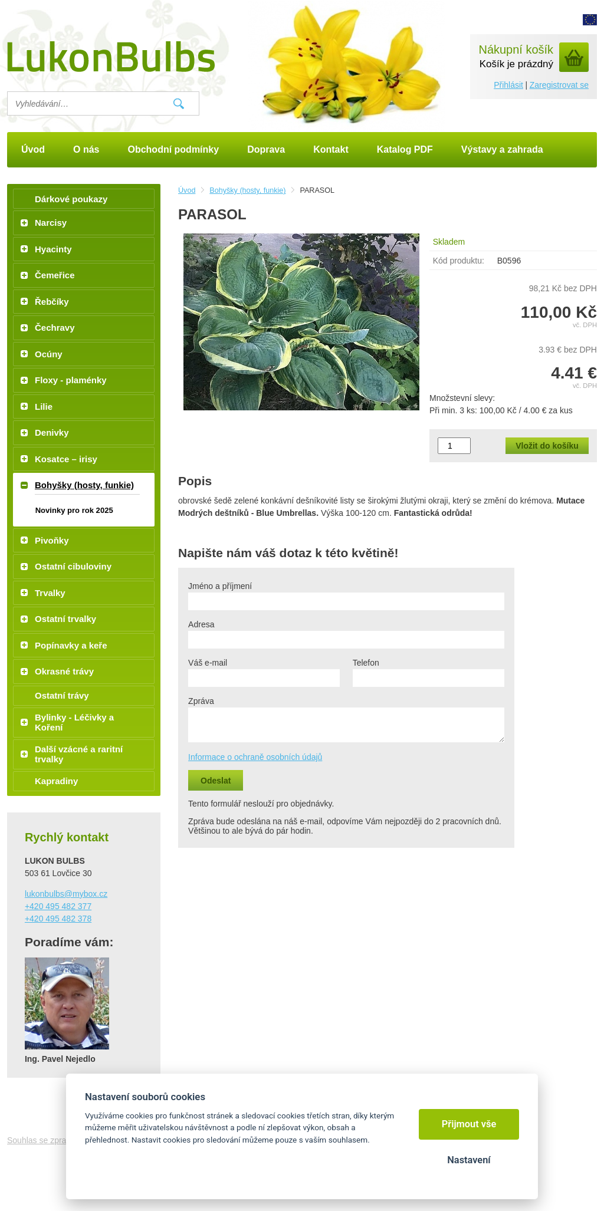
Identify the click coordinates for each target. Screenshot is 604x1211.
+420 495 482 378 (58, 918)
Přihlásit (508, 85)
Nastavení (468, 1160)
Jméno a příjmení (220, 586)
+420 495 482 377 (58, 906)
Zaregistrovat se (559, 85)
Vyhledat (178, 103)
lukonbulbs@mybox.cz (66, 894)
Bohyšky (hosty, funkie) (247, 190)
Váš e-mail (207, 662)
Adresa (201, 624)
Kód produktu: (458, 260)
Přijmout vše (469, 1124)
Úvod (186, 190)
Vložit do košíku (547, 445)
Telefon (366, 662)
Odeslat (216, 780)
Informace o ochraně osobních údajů (255, 757)
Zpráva (201, 701)
